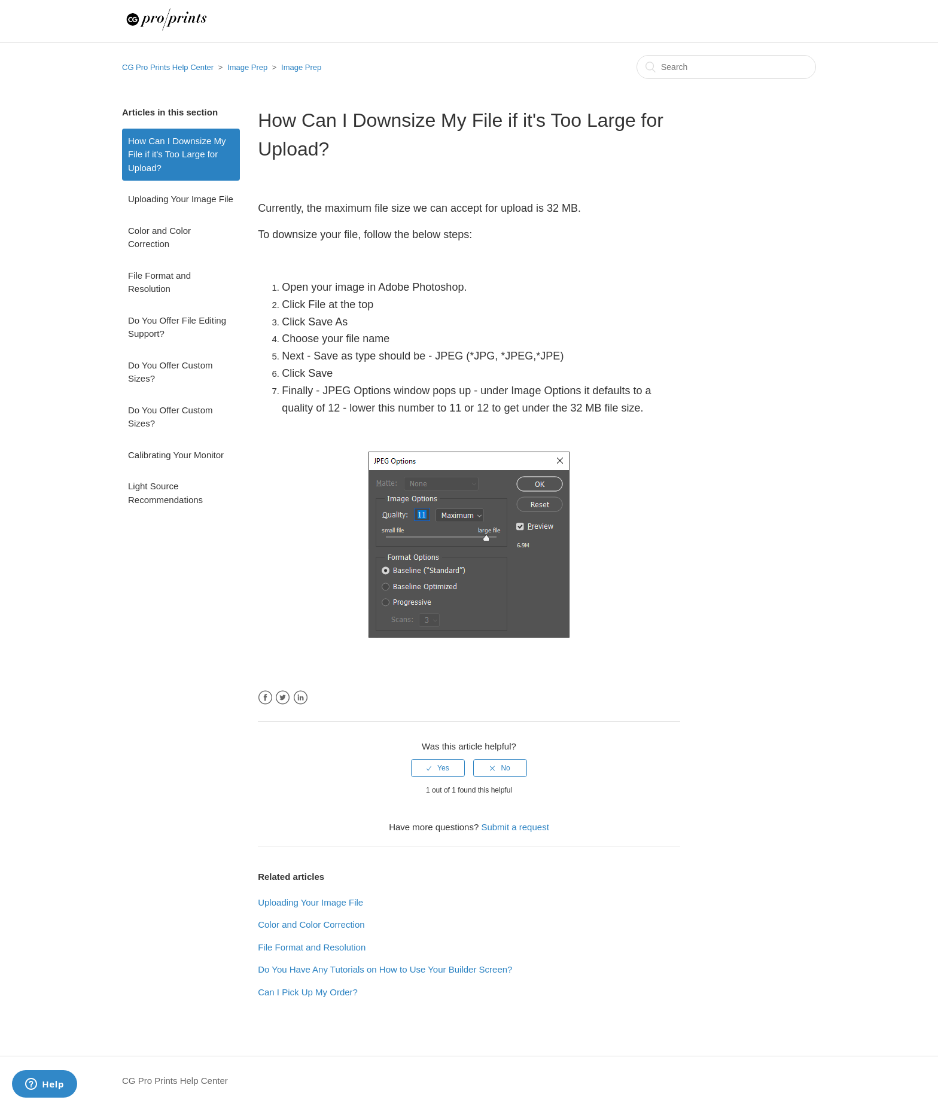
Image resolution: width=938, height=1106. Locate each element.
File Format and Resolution (159, 282)
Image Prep (248, 67)
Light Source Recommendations (165, 493)
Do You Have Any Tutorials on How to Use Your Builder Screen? (385, 969)
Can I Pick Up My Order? (308, 992)
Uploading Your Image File (180, 199)
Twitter (282, 697)
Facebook (265, 697)
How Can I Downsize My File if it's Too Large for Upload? (177, 154)
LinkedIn (300, 697)
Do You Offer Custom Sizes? (170, 372)
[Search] (726, 67)
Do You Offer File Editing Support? (177, 327)
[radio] (438, 768)
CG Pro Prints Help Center (168, 67)
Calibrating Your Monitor (176, 455)
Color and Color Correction (159, 237)
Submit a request (515, 827)
